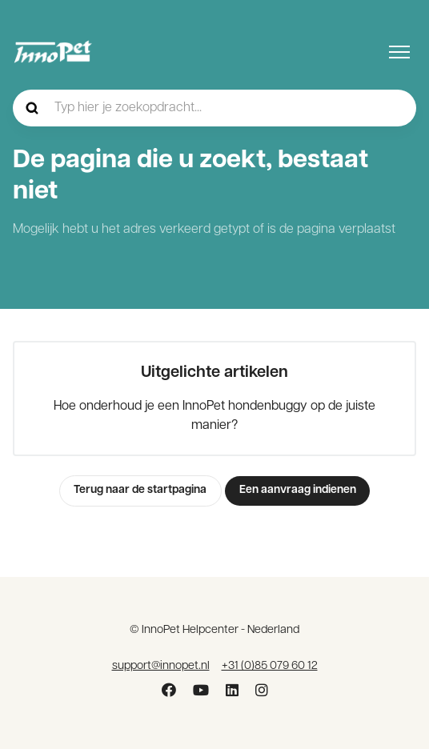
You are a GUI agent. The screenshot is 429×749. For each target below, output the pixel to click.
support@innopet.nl (161, 666)
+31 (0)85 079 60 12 (270, 666)
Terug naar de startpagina (140, 490)
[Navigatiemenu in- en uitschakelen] (399, 52)
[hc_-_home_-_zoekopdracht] (214, 108)
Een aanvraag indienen (297, 490)
